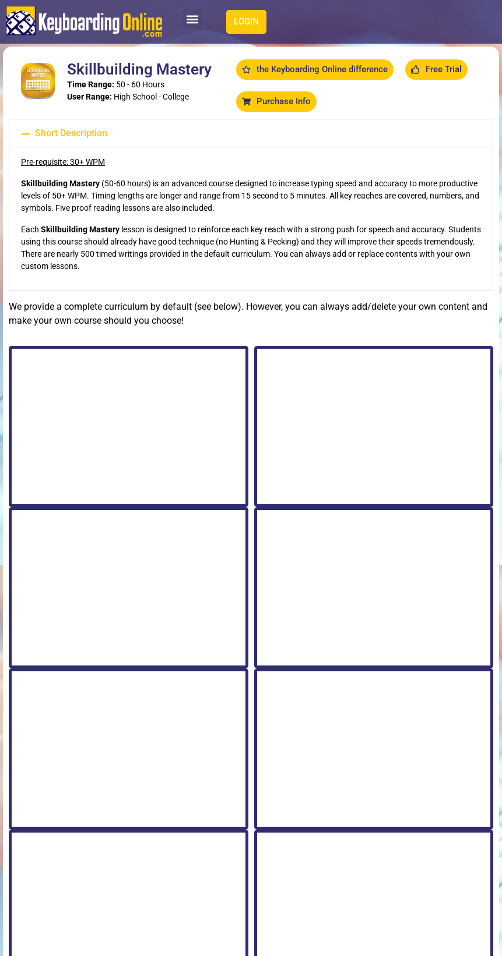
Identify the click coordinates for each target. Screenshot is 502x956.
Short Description (71, 133)
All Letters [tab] (214, 390)
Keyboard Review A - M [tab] (52, 390)
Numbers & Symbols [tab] (378, 390)
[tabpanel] (251, 632)
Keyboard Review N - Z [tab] (138, 390)
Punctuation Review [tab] (293, 390)
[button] (192, 19)
